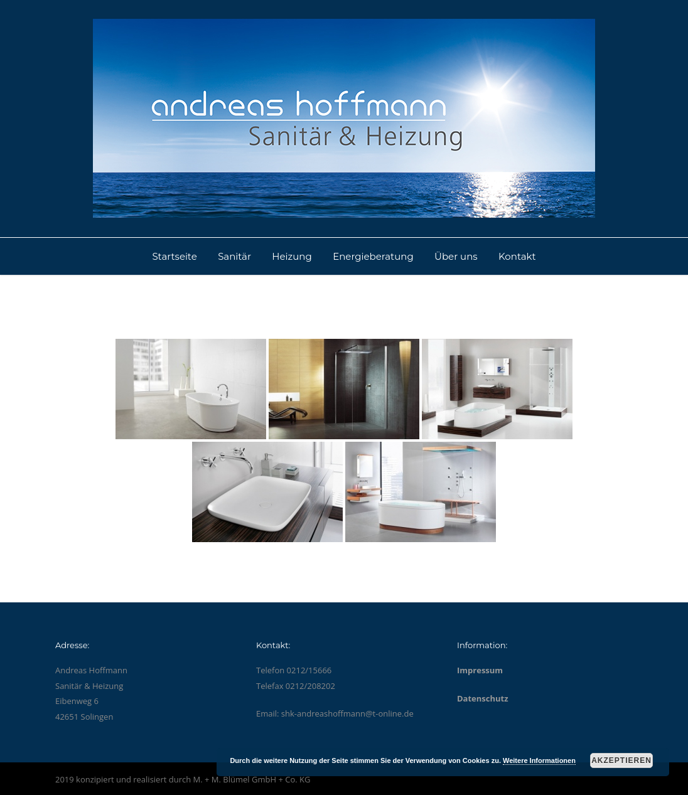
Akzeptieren (621, 760)
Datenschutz (482, 698)
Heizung (291, 256)
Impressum (480, 670)
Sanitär (234, 256)
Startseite (174, 256)
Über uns (456, 256)
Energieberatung (373, 256)
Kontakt (517, 256)
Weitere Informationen (539, 760)
